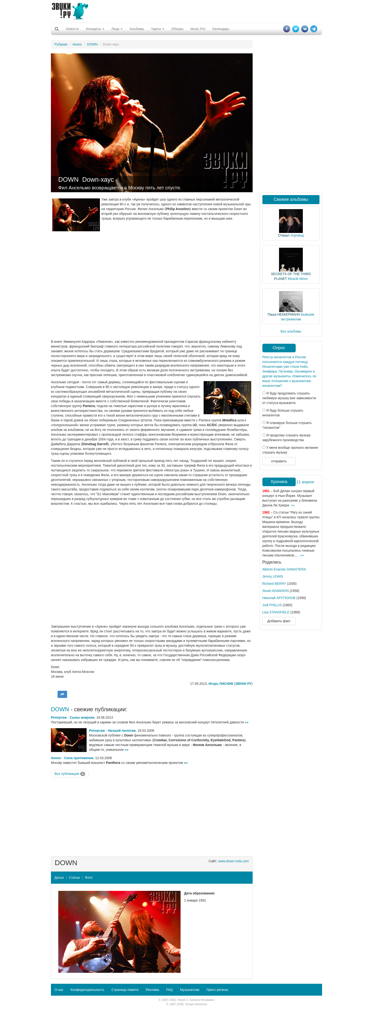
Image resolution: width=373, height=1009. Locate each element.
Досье (59, 877)
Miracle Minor (298, 279)
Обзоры (177, 29)
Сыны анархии (82, 717)
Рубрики (60, 44)
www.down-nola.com (233, 861)
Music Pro (198, 29)
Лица (117, 29)
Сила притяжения (78, 758)
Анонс (77, 44)
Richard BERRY (274, 583)
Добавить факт (279, 621)
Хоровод (297, 235)
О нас (58, 990)
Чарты (157, 29)
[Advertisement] (186, 10)
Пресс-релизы (217, 990)
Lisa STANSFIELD (276, 612)
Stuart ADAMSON (275, 591)
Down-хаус (98, 179)
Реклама (152, 990)
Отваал (284, 235)
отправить (279, 461)
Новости (72, 29)
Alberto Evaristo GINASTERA (284, 569)
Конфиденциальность (87, 990)
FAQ (169, 990)
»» (247, 722)
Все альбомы (290, 331)
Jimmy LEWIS (272, 576)
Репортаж (59, 717)
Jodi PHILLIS (272, 605)
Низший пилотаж (122, 730)
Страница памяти (124, 990)
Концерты (95, 29)
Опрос (279, 347)
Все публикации (69, 774)
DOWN (92, 44)
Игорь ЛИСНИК (221, 684)
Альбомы (137, 29)
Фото (89, 877)
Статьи (74, 877)
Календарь (220, 29)
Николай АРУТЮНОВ (279, 598)
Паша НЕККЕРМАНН (284, 314)
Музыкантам (189, 990)
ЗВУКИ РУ (243, 684)
